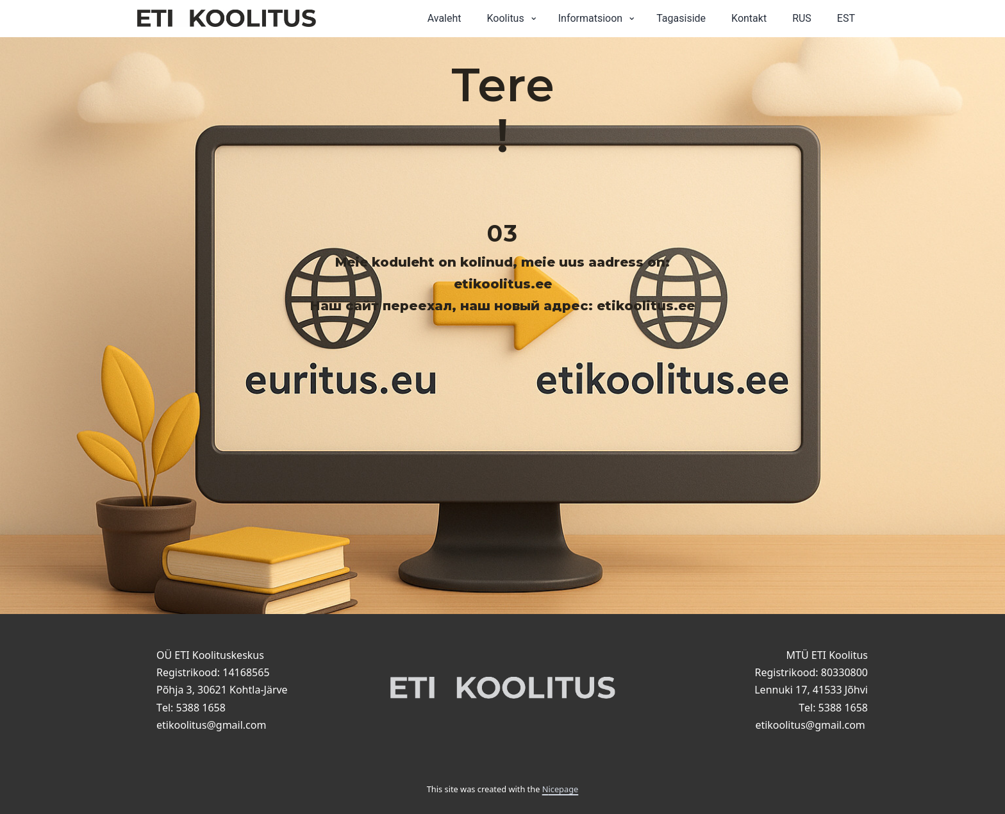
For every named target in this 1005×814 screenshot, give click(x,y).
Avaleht (444, 18)
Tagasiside (681, 18)
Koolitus (505, 18)
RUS (801, 18)
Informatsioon (590, 18)
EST (846, 18)
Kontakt (749, 18)
